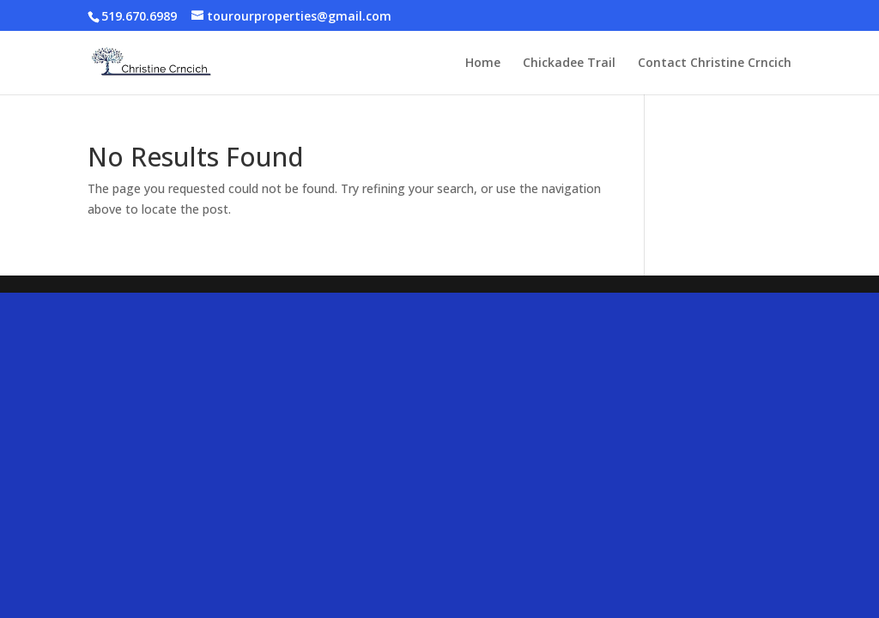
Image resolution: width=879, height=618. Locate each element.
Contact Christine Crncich (714, 63)
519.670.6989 (139, 16)
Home (482, 63)
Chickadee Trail (569, 63)
